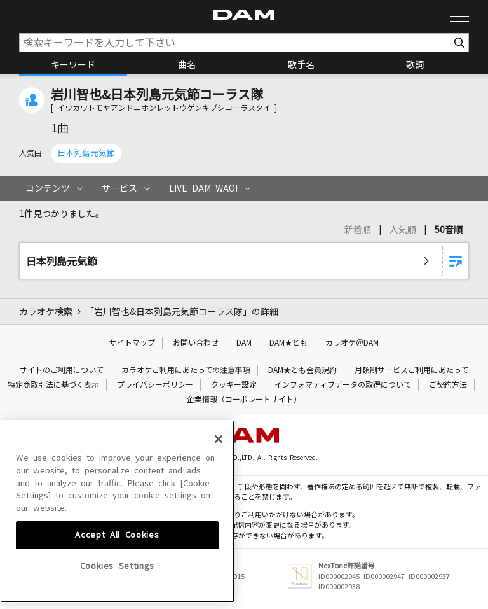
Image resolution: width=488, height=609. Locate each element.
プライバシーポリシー (155, 385)
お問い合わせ (196, 343)
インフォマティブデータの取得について (342, 385)
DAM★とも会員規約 (302, 370)
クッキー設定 (234, 385)
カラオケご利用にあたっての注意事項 (185, 370)
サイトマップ (132, 343)
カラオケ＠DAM (352, 343)
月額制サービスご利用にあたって (411, 370)
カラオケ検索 (45, 311)
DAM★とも (288, 343)
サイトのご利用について (62, 370)
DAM (244, 343)
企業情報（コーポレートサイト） (244, 399)
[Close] (219, 532)
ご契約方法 (448, 385)
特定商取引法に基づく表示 (53, 385)
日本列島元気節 (86, 153)
